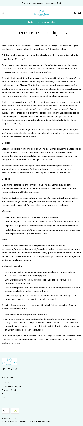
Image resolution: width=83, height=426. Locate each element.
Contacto (6, 383)
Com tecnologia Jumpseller (39, 421)
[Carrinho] (79, 13)
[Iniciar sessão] (75, 13)
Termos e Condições (11, 390)
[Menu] (3, 13)
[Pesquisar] (8, 13)
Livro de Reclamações (11, 386)
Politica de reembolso (11, 394)
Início (30, 22)
